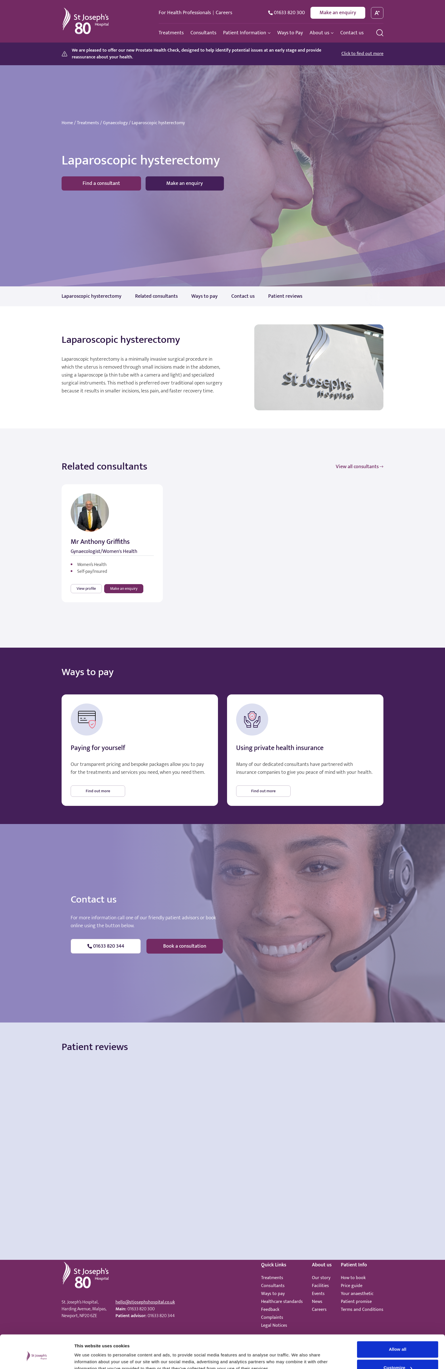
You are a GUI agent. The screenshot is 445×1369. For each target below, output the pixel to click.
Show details (87, 1357)
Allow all (397, 1323)
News (317, 1301)
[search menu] (379, 32)
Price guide (351, 1286)
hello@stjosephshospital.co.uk (145, 1302)
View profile (86, 588)
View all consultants (359, 466)
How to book (353, 1278)
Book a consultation (184, 946)
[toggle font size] (377, 13)
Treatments (88, 123)
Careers (224, 13)
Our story (321, 1278)
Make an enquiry (338, 13)
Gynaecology (115, 123)
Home (67, 123)
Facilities (320, 1286)
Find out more (98, 791)
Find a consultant (101, 183)
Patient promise (356, 1301)
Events (318, 1294)
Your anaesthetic (357, 1294)
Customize (397, 1341)
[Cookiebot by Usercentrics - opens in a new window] (37, 1358)
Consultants (273, 1286)
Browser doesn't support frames (222, 1109)
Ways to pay (273, 1294)
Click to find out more (362, 53)
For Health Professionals (185, 13)
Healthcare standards (282, 1301)
